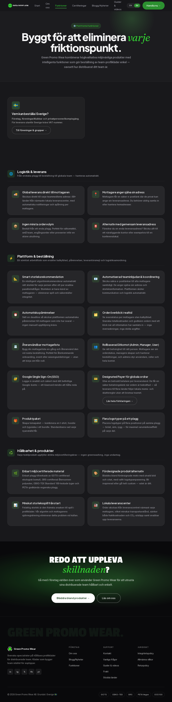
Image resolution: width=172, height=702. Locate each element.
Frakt (105, 671)
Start (37, 5)
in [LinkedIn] (10, 671)
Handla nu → (154, 5)
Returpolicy (143, 665)
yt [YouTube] (38, 671)
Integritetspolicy (146, 653)
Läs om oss (108, 598)
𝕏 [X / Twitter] (24, 671)
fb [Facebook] (31, 671)
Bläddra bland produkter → (73, 598)
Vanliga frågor (110, 659)
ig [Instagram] (17, 671)
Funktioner (61, 5)
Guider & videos (117, 5)
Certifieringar (79, 5)
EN (130, 5)
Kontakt (107, 653)
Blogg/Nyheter (100, 5)
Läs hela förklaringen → (119, 402)
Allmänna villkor (145, 659)
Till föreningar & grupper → (31, 130)
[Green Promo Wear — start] (18, 5)
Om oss (48, 5)
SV (137, 5)
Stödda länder (110, 677)
